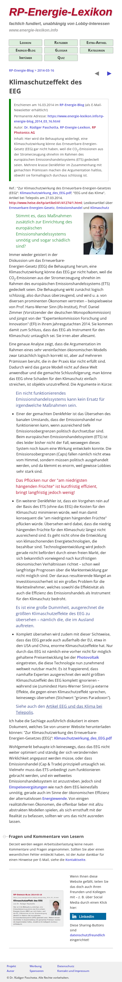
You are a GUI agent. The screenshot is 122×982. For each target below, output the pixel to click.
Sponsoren (37, 971)
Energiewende (54, 798)
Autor (10, 971)
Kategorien (96, 50)
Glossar (61, 50)
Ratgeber (61, 42)
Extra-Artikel (96, 42)
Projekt (11, 966)
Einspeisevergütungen (28, 787)
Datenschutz (65, 966)
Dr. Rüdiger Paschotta (41, 127)
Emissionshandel (69, 208)
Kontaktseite (75, 860)
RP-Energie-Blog (21, 70)
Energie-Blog (26, 50)
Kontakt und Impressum (73, 971)
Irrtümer (25, 57)
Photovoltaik (88, 657)
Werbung (36, 966)
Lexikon (25, 42)
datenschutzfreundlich (87, 935)
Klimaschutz (99, 208)
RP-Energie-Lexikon (60, 12)
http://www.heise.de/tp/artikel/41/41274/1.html (45, 203)
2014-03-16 (45, 70)
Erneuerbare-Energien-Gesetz (32, 208)
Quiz (61, 57)
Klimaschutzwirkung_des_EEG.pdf (45, 193)
